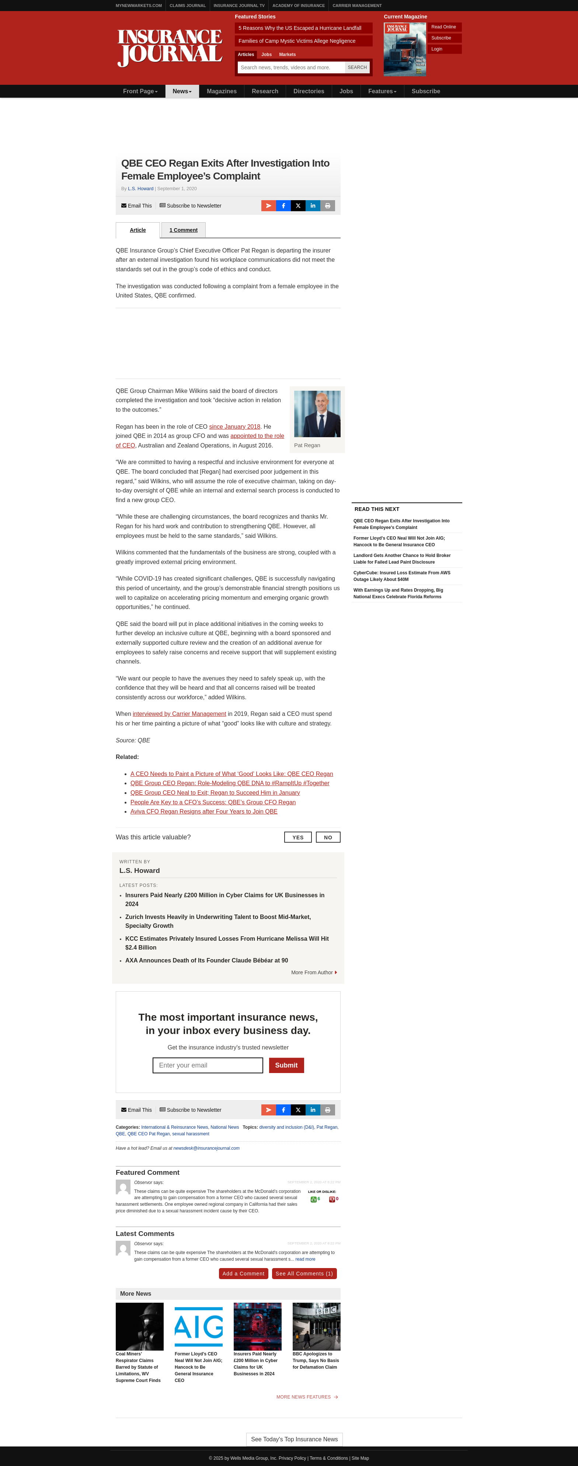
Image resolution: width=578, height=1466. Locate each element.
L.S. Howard (140, 188)
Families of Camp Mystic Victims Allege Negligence (296, 41)
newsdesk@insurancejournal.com (207, 1148)
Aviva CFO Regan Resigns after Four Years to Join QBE (204, 811)
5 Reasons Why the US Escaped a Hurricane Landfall (299, 28)
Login (436, 49)
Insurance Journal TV (239, 5)
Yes (298, 837)
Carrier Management (357, 5)
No (328, 837)
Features (382, 91)
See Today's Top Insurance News (294, 1439)
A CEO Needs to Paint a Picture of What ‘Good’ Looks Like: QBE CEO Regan (231, 774)
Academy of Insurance (298, 5)
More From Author (314, 972)
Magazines (222, 91)
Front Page (140, 91)
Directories (308, 91)
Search (357, 67)
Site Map (360, 1458)
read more (306, 1259)
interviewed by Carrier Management (179, 714)
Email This (136, 206)
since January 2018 (235, 427)
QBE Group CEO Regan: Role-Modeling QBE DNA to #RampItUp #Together (230, 783)
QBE (120, 1133)
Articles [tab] (246, 54)
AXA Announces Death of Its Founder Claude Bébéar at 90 (206, 960)
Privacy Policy (292, 1458)
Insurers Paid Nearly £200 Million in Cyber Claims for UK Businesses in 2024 (258, 1339)
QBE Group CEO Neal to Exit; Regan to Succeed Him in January (215, 793)
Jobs (346, 91)
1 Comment (184, 230)
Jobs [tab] (266, 54)
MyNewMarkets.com (139, 5)
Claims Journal (188, 5)
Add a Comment (244, 1274)
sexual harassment (190, 1133)
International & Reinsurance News (174, 1127)
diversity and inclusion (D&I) (287, 1127)
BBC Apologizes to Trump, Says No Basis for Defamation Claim (317, 1336)
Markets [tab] (287, 54)
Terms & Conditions (329, 1458)
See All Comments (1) (304, 1274)
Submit (286, 1065)
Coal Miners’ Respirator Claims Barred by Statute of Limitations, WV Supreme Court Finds (140, 1343)
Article (138, 230)
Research (265, 91)
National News (224, 1127)
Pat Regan (327, 1127)
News (182, 91)
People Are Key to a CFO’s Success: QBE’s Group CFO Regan (213, 802)
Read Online (443, 26)
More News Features (307, 1397)
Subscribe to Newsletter (191, 206)
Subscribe (441, 38)
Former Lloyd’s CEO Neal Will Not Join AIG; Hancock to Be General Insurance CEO (199, 1343)
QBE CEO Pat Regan (149, 1133)
